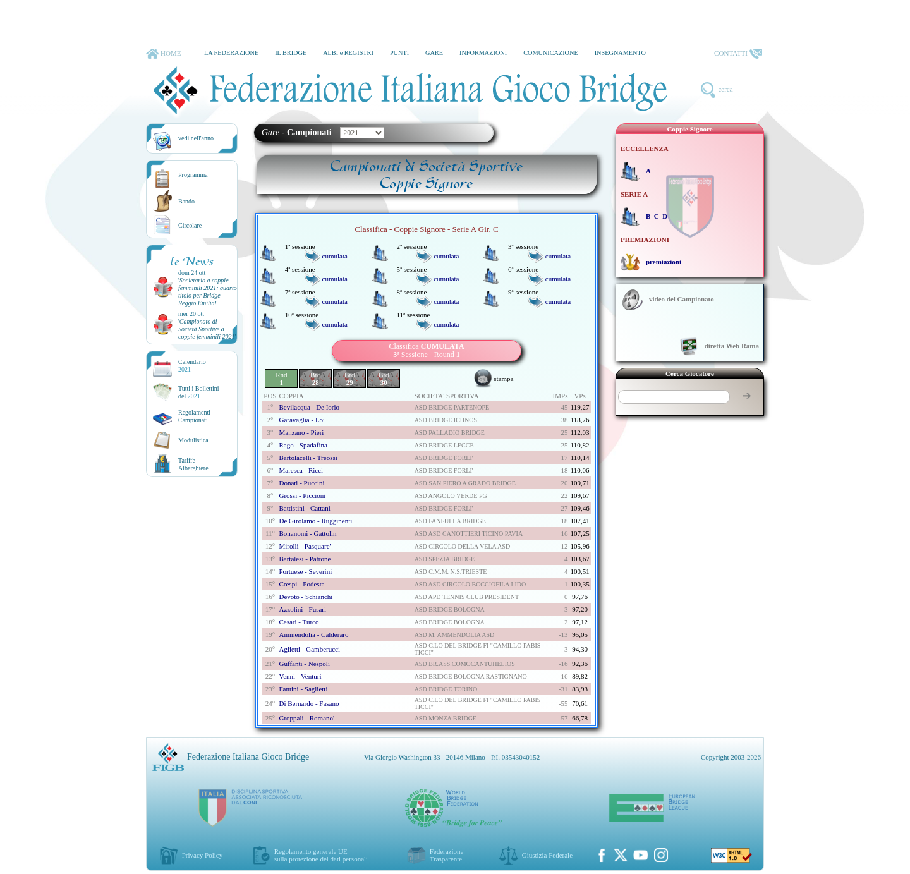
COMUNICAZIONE (550, 52)
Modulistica (193, 440)
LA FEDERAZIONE (231, 52)
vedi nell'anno (196, 138)
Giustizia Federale (547, 855)
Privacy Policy (202, 855)
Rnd (281, 378)
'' (207, 292)
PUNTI (399, 52)
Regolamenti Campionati (194, 416)
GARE (434, 52)
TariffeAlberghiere (193, 464)
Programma (193, 174)
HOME (163, 53)
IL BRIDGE (290, 52)
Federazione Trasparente (447, 855)
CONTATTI (738, 53)
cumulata (335, 256)
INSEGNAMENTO (620, 52)
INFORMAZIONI (483, 52)
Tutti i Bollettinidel (198, 392)
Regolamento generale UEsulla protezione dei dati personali (321, 855)
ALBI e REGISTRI (348, 52)
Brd (315, 378)
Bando (186, 201)
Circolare (190, 225)
